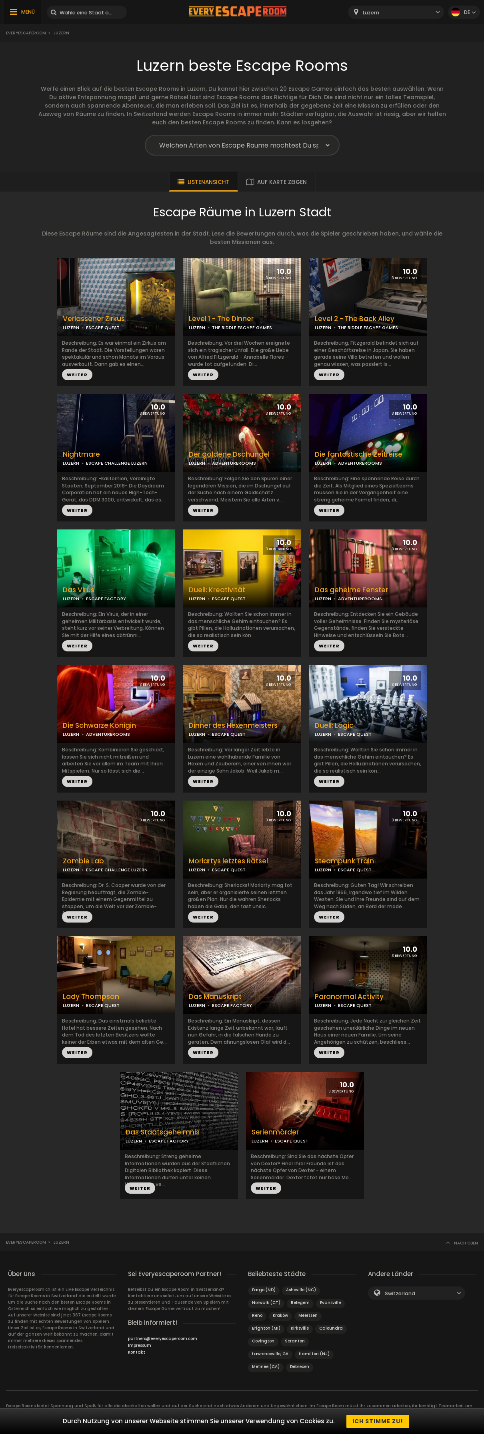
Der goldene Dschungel (229, 454)
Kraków (280, 1315)
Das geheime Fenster (351, 590)
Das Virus (78, 590)
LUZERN (71, 327)
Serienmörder (275, 1132)
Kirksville (300, 1328)
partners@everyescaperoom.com (162, 1339)
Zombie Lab (83, 861)
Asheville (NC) (301, 1290)
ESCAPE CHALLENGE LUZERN (117, 463)
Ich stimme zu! (377, 1421)
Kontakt (136, 1352)
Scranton (295, 1341)
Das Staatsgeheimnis (163, 1132)
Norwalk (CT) (266, 1303)
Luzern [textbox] (371, 12)
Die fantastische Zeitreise (358, 454)
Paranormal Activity (349, 997)
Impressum (139, 1345)
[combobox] (396, 12)
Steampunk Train (344, 861)
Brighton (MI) (266, 1328)
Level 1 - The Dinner (221, 319)
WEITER (77, 374)
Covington (263, 1341)
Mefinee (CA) (266, 1367)
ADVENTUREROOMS (234, 463)
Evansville (330, 1303)
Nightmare (81, 454)
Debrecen (299, 1367)
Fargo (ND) (264, 1290)
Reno (257, 1315)
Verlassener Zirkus (94, 319)
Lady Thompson (91, 997)
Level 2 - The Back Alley (354, 319)
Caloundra (331, 1328)
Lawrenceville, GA (270, 1354)
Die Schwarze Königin (99, 725)
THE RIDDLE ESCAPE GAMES (242, 327)
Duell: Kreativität (217, 590)
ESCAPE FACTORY (106, 598)
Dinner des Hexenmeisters (233, 725)
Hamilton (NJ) (314, 1354)
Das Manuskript (215, 997)
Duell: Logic (334, 725)
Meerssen (308, 1315)
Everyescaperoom (26, 33)
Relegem (300, 1303)
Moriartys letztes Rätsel (228, 861)
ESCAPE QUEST (103, 327)
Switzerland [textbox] (400, 1293)
